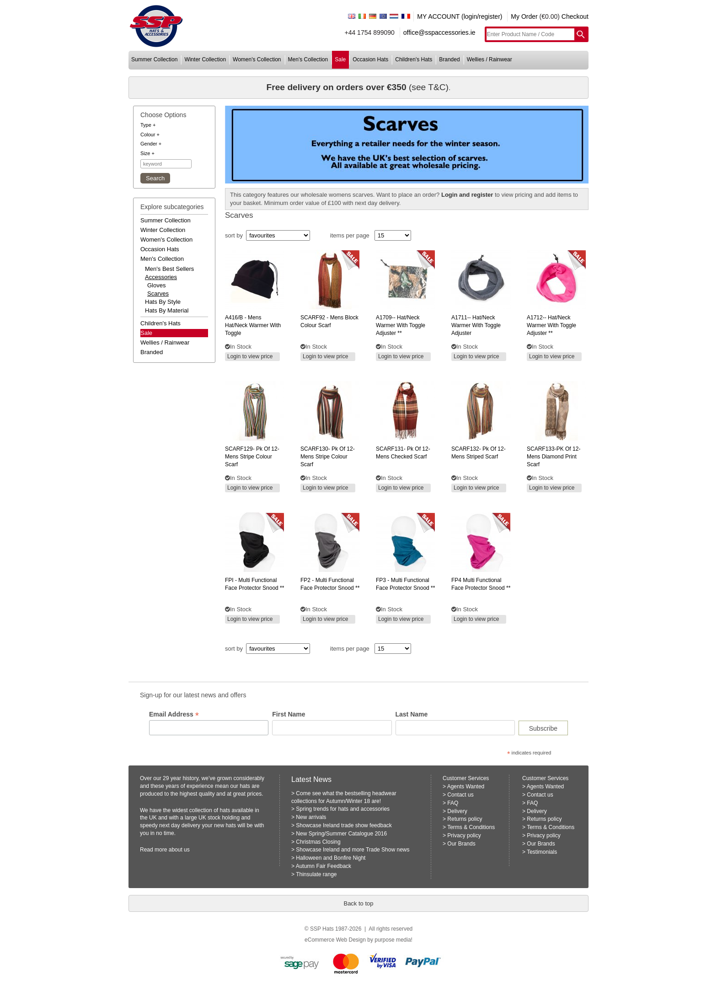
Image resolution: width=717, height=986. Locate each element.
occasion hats (370, 59)
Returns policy (464, 819)
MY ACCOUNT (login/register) (459, 16)
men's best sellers (169, 268)
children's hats (413, 59)
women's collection (257, 59)
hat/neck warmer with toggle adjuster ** (400, 325)
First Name (288, 714)
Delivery (457, 811)
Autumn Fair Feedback (323, 866)
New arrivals (311, 817)
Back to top (358, 903)
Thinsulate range (316, 874)
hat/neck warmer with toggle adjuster (476, 325)
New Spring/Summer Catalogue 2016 (341, 833)
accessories (161, 277)
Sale (146, 332)
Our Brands (461, 844)
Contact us (460, 795)
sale (340, 59)
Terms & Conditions (471, 827)
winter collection (205, 59)
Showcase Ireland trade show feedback (343, 825)
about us (179, 849)
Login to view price (250, 356)
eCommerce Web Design (335, 940)
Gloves (156, 285)
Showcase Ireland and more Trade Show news (352, 849)
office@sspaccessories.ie (439, 32)
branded (449, 59)
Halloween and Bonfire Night (330, 858)
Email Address (174, 714)
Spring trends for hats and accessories (343, 809)
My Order (524, 16)
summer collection (154, 59)
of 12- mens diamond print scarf (553, 457)
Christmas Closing (318, 842)
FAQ (452, 803)
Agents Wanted (466, 786)
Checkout (575, 16)
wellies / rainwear (489, 59)
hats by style (163, 301)
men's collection (308, 59)
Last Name (412, 714)
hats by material (166, 310)
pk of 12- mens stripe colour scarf (252, 457)
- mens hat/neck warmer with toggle (253, 325)
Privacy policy (464, 835)
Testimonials (542, 852)
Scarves (158, 293)
